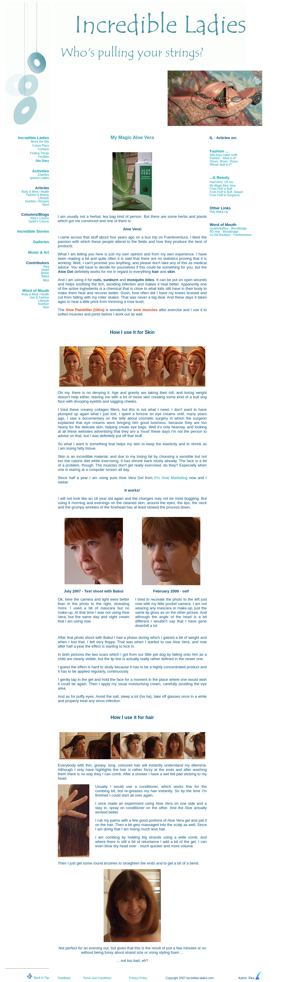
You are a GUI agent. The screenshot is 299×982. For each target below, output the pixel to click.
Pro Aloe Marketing (170, 478)
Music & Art (38, 252)
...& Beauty (219, 177)
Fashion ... (219, 151)
